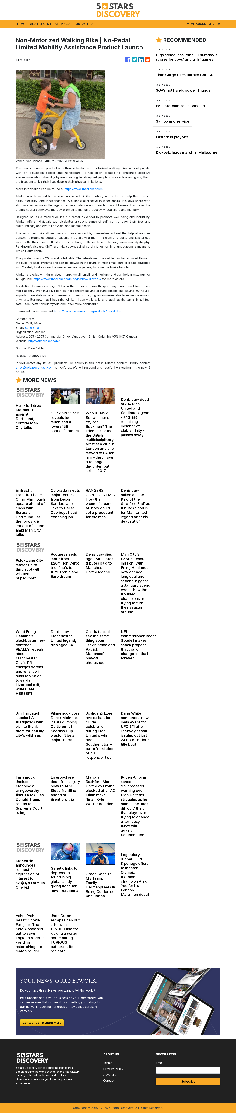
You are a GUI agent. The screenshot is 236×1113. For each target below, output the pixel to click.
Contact (108, 1080)
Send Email (32, 327)
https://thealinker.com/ (44, 341)
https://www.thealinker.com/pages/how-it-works (67, 279)
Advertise (109, 1074)
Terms (107, 1063)
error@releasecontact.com (34, 367)
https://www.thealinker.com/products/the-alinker (88, 311)
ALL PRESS (62, 24)
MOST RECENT (40, 24)
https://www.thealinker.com (83, 189)
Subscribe (188, 1081)
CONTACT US (83, 24)
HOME (21, 24)
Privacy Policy (113, 1069)
